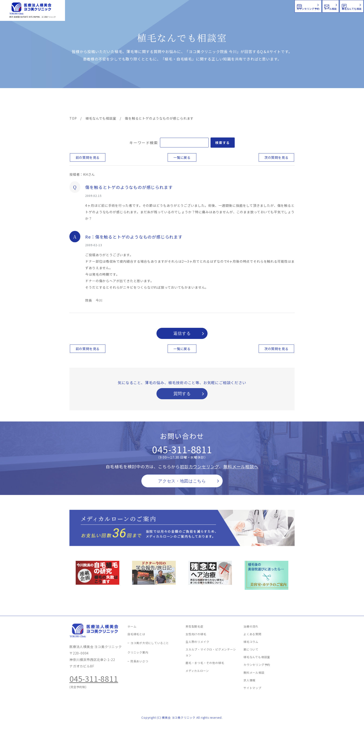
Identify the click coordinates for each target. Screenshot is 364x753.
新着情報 (226, 102)
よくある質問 (198, 102)
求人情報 (280, 102)
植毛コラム (252, 102)
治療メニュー (111, 102)
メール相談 (280, 5)
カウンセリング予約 (224, 5)
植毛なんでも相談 (333, 5)
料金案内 (172, 102)
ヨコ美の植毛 (83, 102)
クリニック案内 (142, 102)
